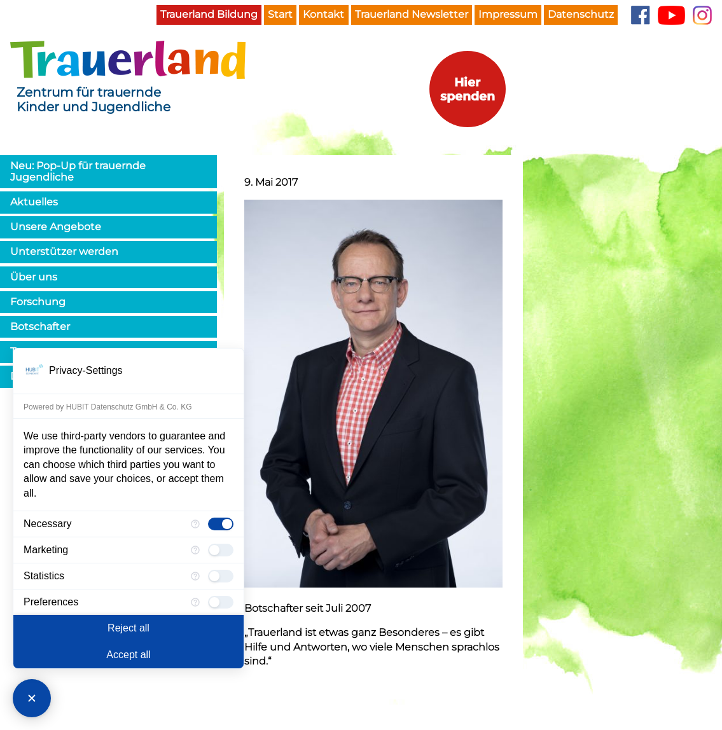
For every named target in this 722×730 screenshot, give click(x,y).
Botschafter (40, 326)
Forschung (38, 302)
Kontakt (323, 14)
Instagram (702, 15)
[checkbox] (220, 524)
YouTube (671, 15)
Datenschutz (581, 14)
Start (280, 14)
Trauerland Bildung (209, 14)
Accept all (128, 654)
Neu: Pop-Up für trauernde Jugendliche (78, 171)
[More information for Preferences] (195, 602)
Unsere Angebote (55, 227)
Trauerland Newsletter (411, 14)
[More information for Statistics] (195, 576)
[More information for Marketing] (195, 550)
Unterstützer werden (64, 251)
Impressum (508, 14)
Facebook (640, 15)
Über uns (33, 277)
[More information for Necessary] (195, 524)
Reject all (128, 628)
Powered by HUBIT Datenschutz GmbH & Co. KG (108, 407)
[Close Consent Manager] (32, 698)
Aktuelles (34, 202)
